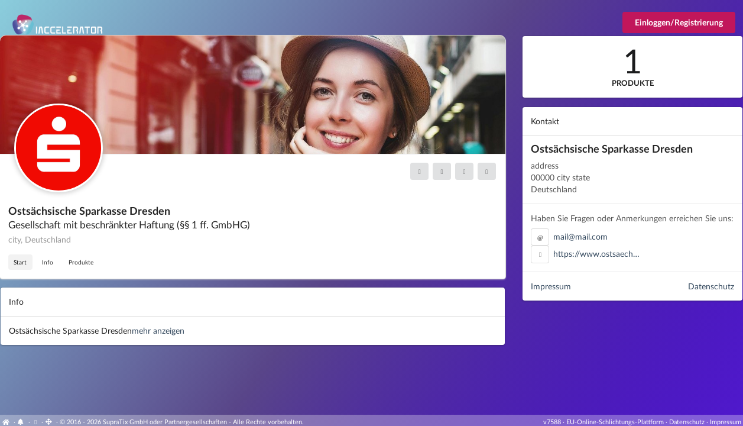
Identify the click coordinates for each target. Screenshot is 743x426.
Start (20, 262)
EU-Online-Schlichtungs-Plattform (615, 421)
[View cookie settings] (36, 421)
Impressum (551, 286)
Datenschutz (711, 286)
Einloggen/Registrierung (679, 22)
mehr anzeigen (158, 330)
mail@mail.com (580, 236)
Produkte (81, 262)
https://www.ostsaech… (596, 253)
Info (47, 262)
